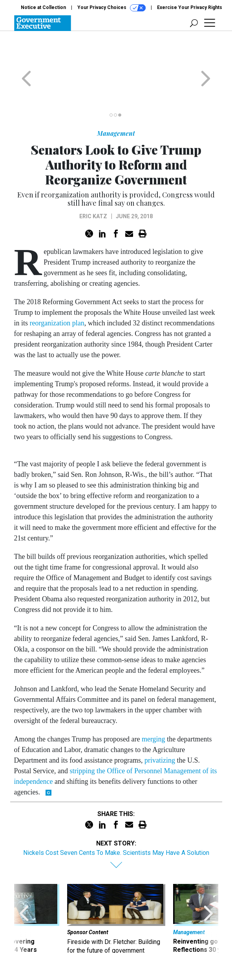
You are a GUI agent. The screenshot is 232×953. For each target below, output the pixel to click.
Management (116, 103)
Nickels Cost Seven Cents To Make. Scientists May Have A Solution (116, 822)
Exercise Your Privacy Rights (189, 7)
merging (153, 708)
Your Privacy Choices (111, 7)
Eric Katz (93, 186)
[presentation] (24, 893)
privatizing (159, 730)
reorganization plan (57, 292)
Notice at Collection (43, 7)
